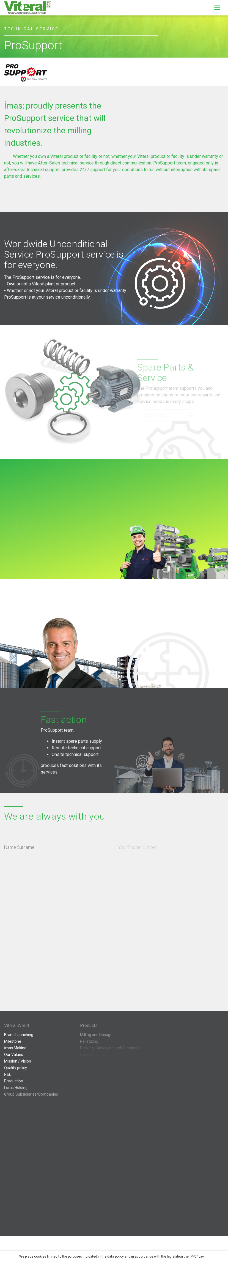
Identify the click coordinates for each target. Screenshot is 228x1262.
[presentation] (50, 987)
